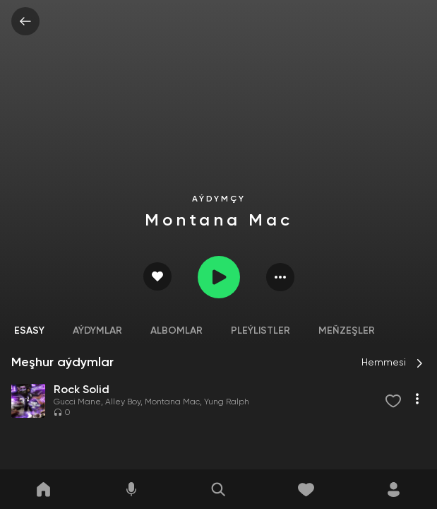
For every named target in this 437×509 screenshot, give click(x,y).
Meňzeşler (346, 331)
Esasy (29, 331)
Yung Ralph (226, 402)
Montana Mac (172, 402)
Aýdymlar (97, 331)
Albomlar (176, 331)
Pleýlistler (260, 331)
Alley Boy (122, 402)
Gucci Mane (77, 402)
